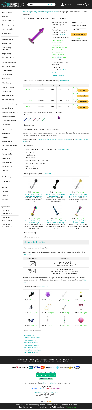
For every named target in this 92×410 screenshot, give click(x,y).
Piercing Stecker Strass (31, 352)
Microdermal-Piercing (9, 120)
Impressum (40, 361)
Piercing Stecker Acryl (30, 340)
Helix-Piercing (6, 91)
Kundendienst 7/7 (39, 392)
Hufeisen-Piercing (8, 95)
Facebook (35, 388)
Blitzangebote (6, 33)
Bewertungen (51, 372)
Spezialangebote (22, 359)
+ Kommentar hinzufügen (35, 242)
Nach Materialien (7, 29)
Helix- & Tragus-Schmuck (7, 48)
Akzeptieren (71, 407)
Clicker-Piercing (7, 70)
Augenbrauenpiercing (9, 62)
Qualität (5, 200)
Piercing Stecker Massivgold (32, 350)
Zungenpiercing (7, 166)
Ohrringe (5, 137)
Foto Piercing (6, 177)
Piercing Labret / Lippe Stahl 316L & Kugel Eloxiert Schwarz (34, 195)
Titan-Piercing (6, 158)
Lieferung (5, 195)
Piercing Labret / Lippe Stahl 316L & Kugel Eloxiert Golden (78, 195)
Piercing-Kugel (6, 43)
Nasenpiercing (6, 125)
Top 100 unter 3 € (8, 21)
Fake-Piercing (6, 83)
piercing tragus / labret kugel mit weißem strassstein (55, 139)
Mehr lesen (63, 35)
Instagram (56, 388)
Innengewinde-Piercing (9, 104)
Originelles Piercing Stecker (32, 338)
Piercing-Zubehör (7, 39)
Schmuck (5, 171)
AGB (33, 361)
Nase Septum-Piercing (9, 146)
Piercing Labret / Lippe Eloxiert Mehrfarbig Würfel (78, 222)
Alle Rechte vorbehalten (49, 383)
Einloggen (68, 4)
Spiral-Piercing (6, 150)
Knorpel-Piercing (7, 108)
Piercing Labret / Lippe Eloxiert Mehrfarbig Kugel (34, 222)
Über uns (5, 191)
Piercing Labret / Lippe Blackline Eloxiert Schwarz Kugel (56, 195)
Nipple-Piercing (7, 129)
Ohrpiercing (6, 133)
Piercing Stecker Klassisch (32, 347)
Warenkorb (80, 4)
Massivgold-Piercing (8, 116)
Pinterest (49, 388)
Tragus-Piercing (7, 162)
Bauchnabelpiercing (8, 66)
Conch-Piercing (7, 74)
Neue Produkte (7, 12)
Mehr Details (27, 254)
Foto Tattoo (6, 181)
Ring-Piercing (6, 54)
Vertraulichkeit (49, 361)
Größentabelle (64, 81)
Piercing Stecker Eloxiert (31, 345)
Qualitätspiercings (8, 25)
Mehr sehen (48, 174)
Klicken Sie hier (22, 407)
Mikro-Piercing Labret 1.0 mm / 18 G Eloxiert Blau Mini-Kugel (56, 222)
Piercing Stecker (7, 154)
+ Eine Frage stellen (58, 75)
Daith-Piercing (6, 79)
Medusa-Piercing (29, 335)
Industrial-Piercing (8, 100)
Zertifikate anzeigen (63, 149)
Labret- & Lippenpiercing (10, 112)
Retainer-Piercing (7, 141)
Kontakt (4, 187)
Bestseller (5, 16)
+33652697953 (53, 392)
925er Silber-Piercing (8, 58)
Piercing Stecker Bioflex (31, 342)
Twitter (41, 388)
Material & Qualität (62, 361)
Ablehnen (60, 407)
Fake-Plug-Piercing (8, 87)
